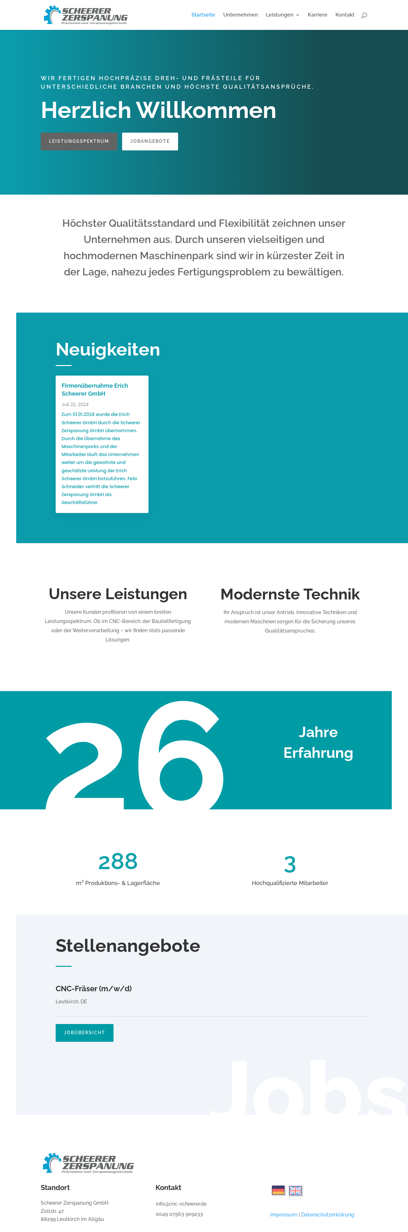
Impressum (283, 1215)
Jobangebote (150, 141)
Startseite (203, 15)
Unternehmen (240, 15)
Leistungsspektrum (79, 141)
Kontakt (345, 15)
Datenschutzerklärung (327, 1215)
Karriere (318, 15)
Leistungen (280, 15)
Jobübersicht (84, 1025)
